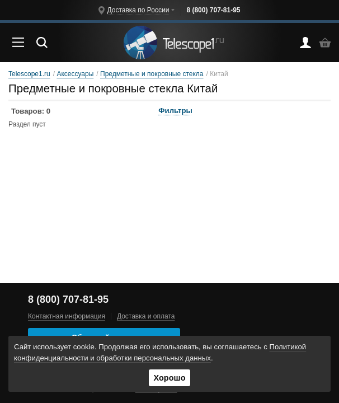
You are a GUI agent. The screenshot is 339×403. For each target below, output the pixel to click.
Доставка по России (138, 10)
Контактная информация (66, 316)
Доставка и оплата (146, 316)
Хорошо (169, 377)
